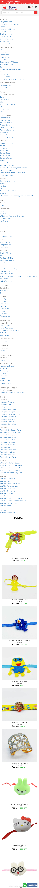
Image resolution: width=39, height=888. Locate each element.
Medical (3, 160)
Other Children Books (7, 127)
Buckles (3, 214)
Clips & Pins (4, 50)
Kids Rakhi (3, 306)
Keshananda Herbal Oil (8, 366)
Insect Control (5, 325)
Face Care (3, 376)
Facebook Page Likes (7, 435)
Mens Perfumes (6, 227)
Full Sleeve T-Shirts (6, 258)
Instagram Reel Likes (7, 419)
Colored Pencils (5, 36)
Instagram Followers (7, 402)
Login (34, 7)
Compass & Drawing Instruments (12, 79)
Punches (3, 60)
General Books (5, 153)
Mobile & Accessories (7, 513)
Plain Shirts (4, 263)
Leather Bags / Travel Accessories (12, 393)
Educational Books (6, 175)
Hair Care (3, 378)
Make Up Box (5, 381)
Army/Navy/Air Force (7, 104)
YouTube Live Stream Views (10, 484)
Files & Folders (5, 77)
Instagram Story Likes (8, 424)
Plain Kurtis (4, 247)
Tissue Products (5, 335)
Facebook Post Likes (7, 452)
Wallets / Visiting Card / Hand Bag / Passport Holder (18, 276)
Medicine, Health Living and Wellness (13, 168)
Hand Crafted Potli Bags (8, 269)
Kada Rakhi (4, 304)
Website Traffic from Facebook (11, 465)
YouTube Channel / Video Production (13, 501)
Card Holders (4, 72)
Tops (1, 255)
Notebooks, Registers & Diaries (11, 69)
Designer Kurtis (5, 245)
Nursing (3, 186)
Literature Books (6, 170)
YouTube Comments (7, 491)
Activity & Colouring (7, 130)
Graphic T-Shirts (5, 205)
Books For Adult (5, 155)
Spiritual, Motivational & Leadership (12, 173)
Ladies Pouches (5, 271)
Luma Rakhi (4, 309)
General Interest (6, 158)
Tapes (2, 67)
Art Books (3, 148)
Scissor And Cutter (6, 64)
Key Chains (4, 221)
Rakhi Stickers (5, 316)
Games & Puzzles (6, 137)
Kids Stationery (5, 85)
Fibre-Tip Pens (5, 41)
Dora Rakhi (4, 301)
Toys (1, 293)
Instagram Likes (5, 404)
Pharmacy (3, 193)
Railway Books (5, 99)
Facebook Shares (6, 447)
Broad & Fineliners (6, 39)
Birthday (3, 510)
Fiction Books (5, 118)
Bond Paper (4, 55)
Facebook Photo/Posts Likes (10, 432)
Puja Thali (3, 314)
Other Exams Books (7, 107)
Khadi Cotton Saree (7, 236)
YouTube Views (5, 506)
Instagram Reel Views (8, 409)
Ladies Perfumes (6, 281)
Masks (2, 360)
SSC (1, 102)
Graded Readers (5, 135)
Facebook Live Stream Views (10, 430)
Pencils (2, 27)
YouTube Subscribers (7, 479)
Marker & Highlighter (7, 29)
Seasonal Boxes (5, 383)
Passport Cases (5, 218)
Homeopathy (5, 163)
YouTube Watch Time (7, 488)
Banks (2, 97)
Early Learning (5, 120)
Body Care (3, 373)
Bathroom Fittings (6, 341)
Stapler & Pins (5, 57)
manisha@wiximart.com (11, 2)
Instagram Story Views (8, 422)
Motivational (4, 151)
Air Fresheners (5, 333)
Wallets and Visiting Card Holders (12, 216)
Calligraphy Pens (6, 22)
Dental (2, 188)
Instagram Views (6, 407)
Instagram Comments (8, 417)
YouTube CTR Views (7, 493)
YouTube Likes (5, 481)
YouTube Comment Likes (9, 503)
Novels (2, 146)
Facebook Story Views (8, 457)
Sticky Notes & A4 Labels (9, 62)
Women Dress (5, 242)
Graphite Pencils (6, 34)
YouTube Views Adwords (9, 486)
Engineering (4, 109)
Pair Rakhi (3, 311)
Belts (2, 211)
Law (1, 112)
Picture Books (5, 125)
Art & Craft (3, 88)
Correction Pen (5, 32)
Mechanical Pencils (7, 44)
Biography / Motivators (8, 143)
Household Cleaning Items (9, 330)
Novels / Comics (6, 123)
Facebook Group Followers (9, 440)
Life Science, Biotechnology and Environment (16, 196)
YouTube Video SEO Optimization (12, 498)
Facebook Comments (8, 450)
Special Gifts (4, 290)
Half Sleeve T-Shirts (7, 260)
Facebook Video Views (8, 442)
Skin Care (3, 368)
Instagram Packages (7, 412)
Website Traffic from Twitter (10, 470)
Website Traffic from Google (10, 463)
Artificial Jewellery (6, 274)
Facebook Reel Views (7, 445)
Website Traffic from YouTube (10, 468)
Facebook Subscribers (8, 437)
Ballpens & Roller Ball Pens (9, 24)
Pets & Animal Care (7, 165)
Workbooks (4, 132)
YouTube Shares (5, 496)
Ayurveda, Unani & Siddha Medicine (12, 191)
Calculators (4, 74)
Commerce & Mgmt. (7, 181)
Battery (2, 351)
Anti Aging (4, 371)
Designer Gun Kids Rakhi (19, 558)
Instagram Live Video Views (10, 414)
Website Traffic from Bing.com (11, 473)
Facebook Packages (7, 455)
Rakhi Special (4, 299)
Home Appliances (6, 328)
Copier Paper (4, 52)
